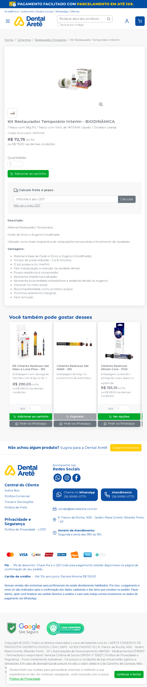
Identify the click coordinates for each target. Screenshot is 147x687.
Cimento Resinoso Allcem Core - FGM (114, 367)
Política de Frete (16, 507)
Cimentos (24, 40)
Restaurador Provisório (50, 40)
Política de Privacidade (24, 679)
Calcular (126, 199)
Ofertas (74, 11)
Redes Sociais (44, 11)
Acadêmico (12, 11)
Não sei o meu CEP (27, 205)
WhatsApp (61, 11)
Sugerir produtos (126, 447)
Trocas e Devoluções (19, 502)
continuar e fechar (129, 674)
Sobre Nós (27, 11)
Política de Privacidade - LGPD (25, 529)
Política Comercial (17, 496)
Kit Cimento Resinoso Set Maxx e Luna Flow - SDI (31, 367)
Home (9, 40)
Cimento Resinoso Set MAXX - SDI (73, 367)
